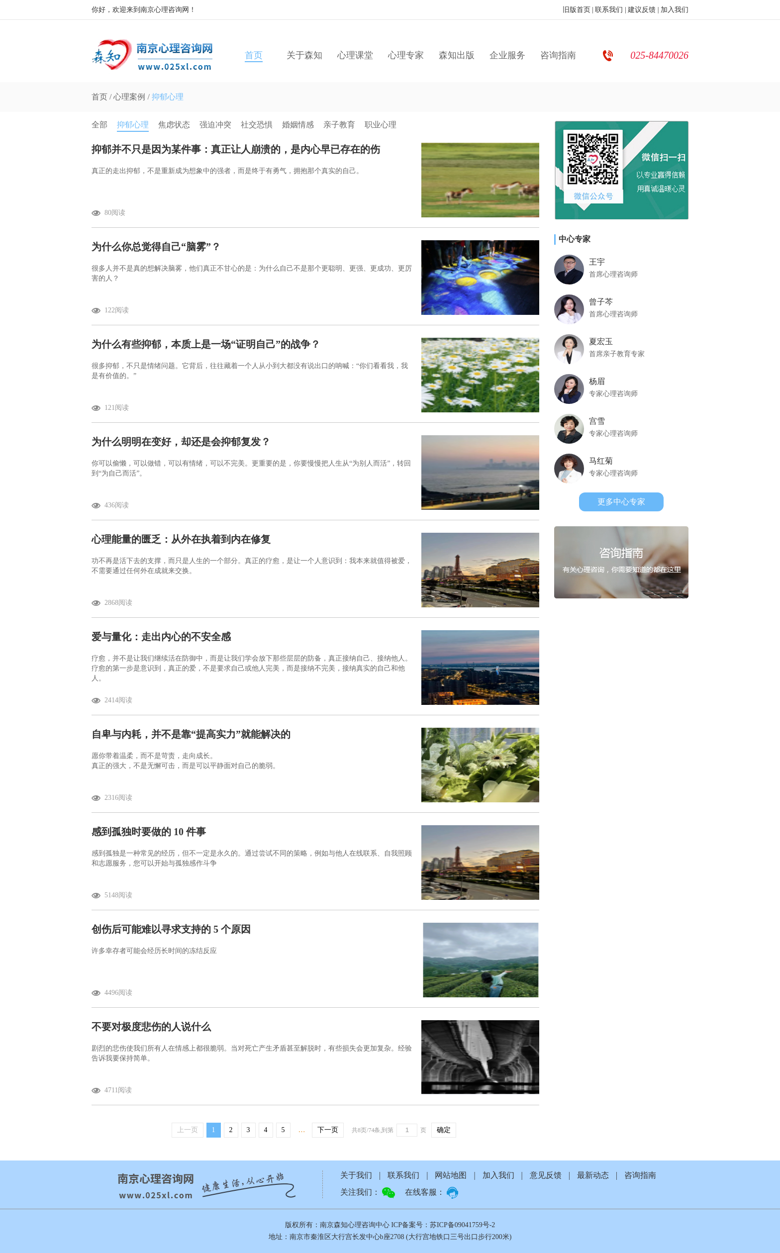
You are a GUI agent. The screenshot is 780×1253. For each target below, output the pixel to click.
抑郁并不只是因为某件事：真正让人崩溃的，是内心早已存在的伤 (236, 149)
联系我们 (609, 9)
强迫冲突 (215, 124)
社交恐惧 (257, 124)
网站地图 (451, 1175)
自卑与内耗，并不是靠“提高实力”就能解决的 (191, 734)
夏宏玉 (601, 341)
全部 (99, 124)
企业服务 (507, 55)
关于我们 (356, 1175)
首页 (254, 55)
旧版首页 (576, 9)
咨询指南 (558, 55)
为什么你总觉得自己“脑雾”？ (156, 246)
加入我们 (674, 9)
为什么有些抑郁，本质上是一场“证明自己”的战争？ (206, 344)
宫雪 (597, 421)
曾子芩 (601, 301)
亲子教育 (339, 124)
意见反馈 (546, 1175)
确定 (444, 1130)
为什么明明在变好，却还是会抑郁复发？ (181, 441)
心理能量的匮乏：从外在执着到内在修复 (181, 539)
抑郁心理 (168, 97)
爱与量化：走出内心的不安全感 (161, 636)
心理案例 (129, 97)
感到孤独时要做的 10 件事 (149, 831)
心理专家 (406, 55)
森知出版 (457, 55)
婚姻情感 (298, 124)
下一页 (327, 1130)
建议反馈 (642, 9)
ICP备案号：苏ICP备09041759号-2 (443, 1225)
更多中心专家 (621, 501)
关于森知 (304, 55)
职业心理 (380, 124)
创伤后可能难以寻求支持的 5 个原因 (171, 929)
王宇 (597, 262)
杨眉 (597, 381)
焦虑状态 (174, 124)
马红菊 (601, 461)
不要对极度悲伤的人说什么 (151, 1026)
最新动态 (593, 1175)
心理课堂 (355, 55)
